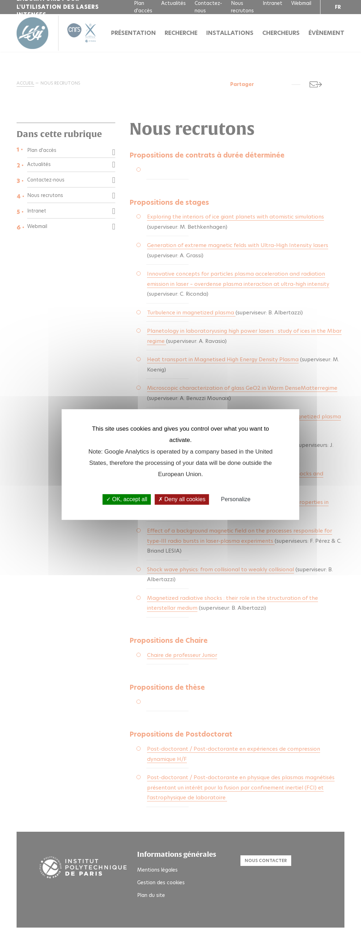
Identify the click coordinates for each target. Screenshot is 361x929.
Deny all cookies (182, 500)
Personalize (236, 500)
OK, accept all (126, 500)
